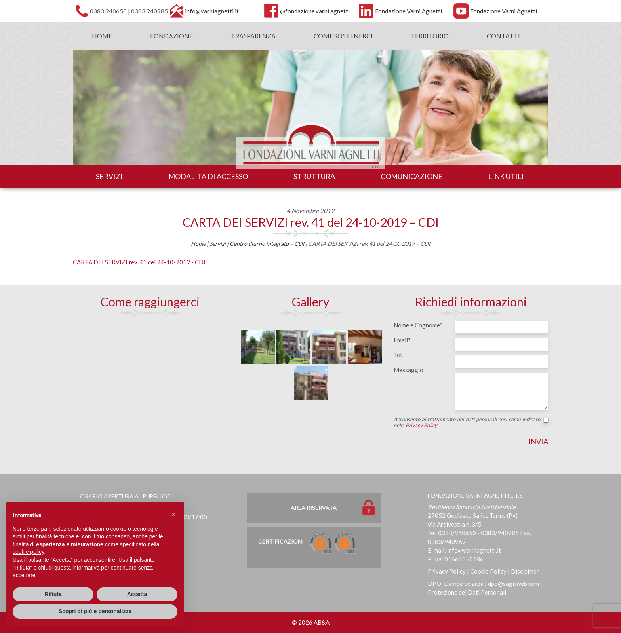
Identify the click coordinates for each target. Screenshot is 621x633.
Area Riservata (314, 507)
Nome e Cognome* (418, 325)
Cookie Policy (488, 571)
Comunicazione (411, 176)
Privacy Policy (421, 425)
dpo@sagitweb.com (513, 583)
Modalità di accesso (208, 176)
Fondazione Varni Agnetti (408, 11)
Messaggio (408, 369)
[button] (173, 514)
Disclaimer (525, 571)
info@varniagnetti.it (212, 11)
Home (102, 36)
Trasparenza (253, 36)
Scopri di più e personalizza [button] (95, 611)
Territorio (430, 36)
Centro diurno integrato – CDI (267, 243)
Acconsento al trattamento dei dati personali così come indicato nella (471, 422)
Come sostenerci (343, 36)
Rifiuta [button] (53, 594)
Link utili (506, 176)
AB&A (322, 622)
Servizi (109, 176)
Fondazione (171, 36)
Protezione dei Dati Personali (467, 592)
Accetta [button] (137, 594)
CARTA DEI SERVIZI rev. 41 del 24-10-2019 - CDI (139, 262)
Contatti (503, 36)
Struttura (314, 176)
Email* (402, 340)
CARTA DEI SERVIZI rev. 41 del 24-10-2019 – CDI (311, 222)
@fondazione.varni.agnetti (315, 11)
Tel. (398, 354)
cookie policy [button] (28, 552)
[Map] (150, 378)
